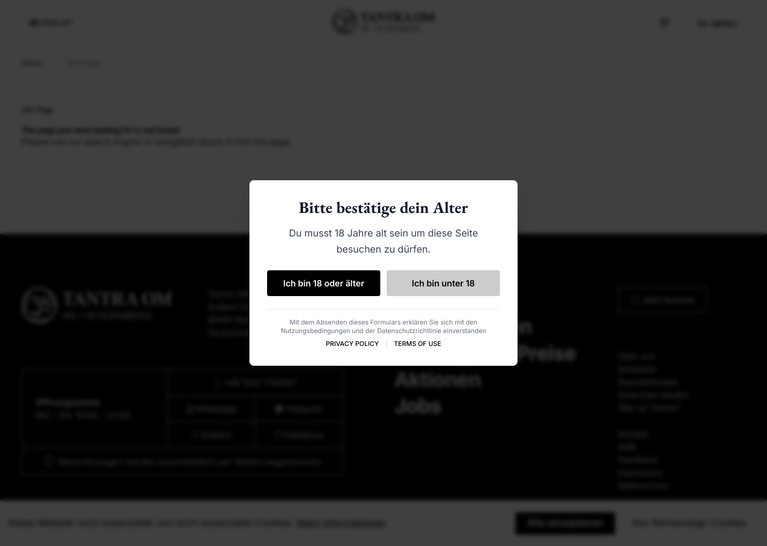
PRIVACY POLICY (352, 344)
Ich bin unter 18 (443, 283)
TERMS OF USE (417, 344)
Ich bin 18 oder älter (323, 283)
